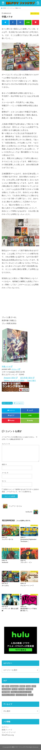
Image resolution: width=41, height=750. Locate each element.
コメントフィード (9, 732)
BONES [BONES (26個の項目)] (22, 686)
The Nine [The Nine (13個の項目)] (21, 689)
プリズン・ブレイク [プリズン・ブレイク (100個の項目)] (8, 695)
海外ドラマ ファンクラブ (19, 747)
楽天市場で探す (26, 378)
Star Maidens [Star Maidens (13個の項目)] (6, 689)
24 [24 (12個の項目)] (3, 686)
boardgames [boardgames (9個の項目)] (14, 686)
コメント (6, 444)
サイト (4, 481)
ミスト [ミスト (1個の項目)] (31, 695)
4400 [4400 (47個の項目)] (7, 686)
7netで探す (31, 380)
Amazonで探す (10, 378)
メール (5, 473)
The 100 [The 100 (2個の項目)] (14, 689)
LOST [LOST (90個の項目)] (33, 686)
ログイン (5, 727)
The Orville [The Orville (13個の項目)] (29, 689)
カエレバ (14, 369)
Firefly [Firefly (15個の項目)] (28, 686)
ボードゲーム (8, 403)
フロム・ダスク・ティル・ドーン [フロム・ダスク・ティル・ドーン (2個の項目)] (21, 692)
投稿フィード (7, 730)
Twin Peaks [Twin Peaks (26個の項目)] (5, 692)
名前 (4, 464)
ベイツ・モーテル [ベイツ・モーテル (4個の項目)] (21, 695)
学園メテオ (6, 366)
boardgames (19, 403)
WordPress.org (8, 735)
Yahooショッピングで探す (14, 380)
